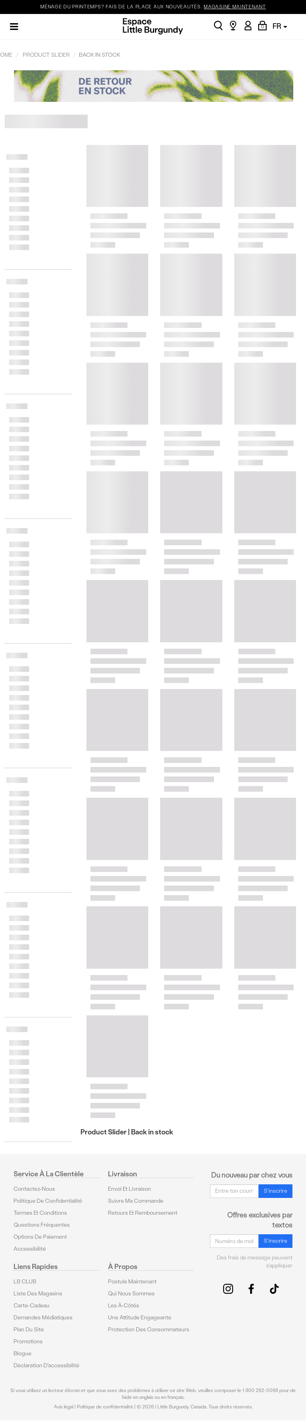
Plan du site (29, 1329)
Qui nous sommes (131, 1293)
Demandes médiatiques (43, 1317)
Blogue (22, 1353)
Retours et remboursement (142, 1213)
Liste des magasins (38, 1293)
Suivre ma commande (135, 1201)
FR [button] (280, 26)
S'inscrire (275, 1191)
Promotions (28, 1341)
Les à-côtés (123, 1305)
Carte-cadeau (31, 1305)
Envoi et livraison (129, 1189)
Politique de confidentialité (48, 1201)
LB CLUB (25, 1281)
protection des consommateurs (148, 1329)
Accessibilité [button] (30, 1248)
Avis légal (63, 1407)
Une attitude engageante (139, 1317)
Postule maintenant (132, 1281)
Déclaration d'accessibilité (46, 1365)
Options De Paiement (40, 1236)
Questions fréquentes (42, 1224)
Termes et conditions (40, 1213)
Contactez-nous (34, 1189)
